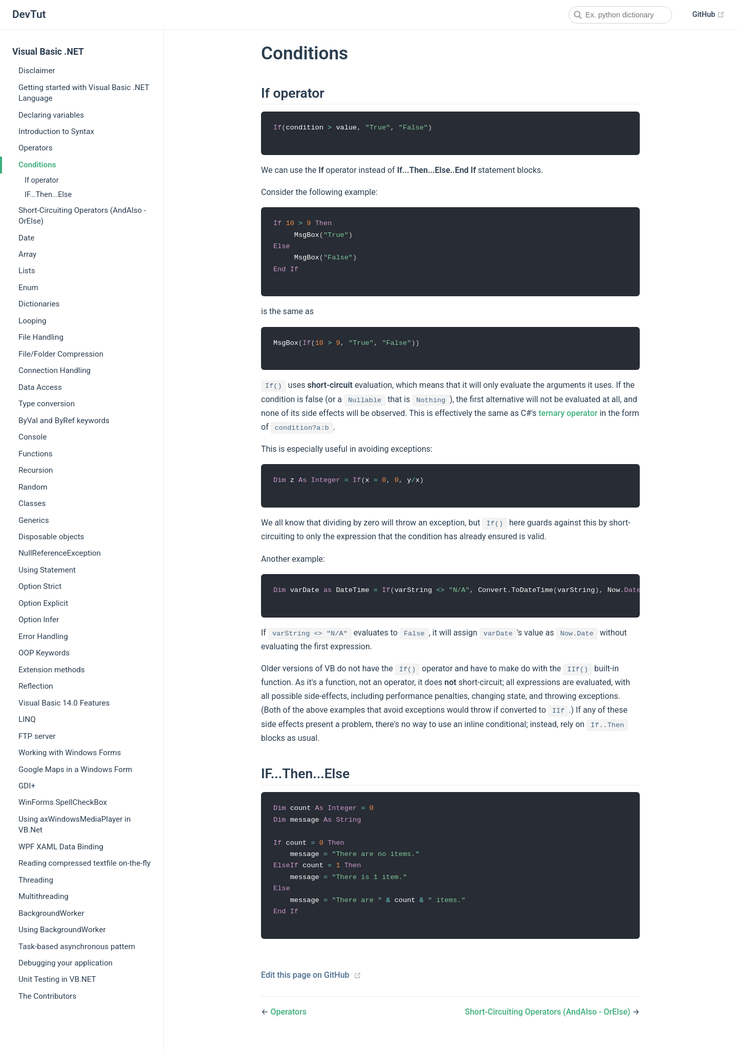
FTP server (37, 736)
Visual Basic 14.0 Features (64, 703)
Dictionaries (38, 304)
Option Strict (39, 586)
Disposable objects (51, 536)
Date (26, 238)
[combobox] (620, 15)
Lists (26, 270)
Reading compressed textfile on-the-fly (84, 863)
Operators (35, 147)
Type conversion (46, 403)
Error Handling (43, 636)
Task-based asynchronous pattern (76, 946)
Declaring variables (51, 115)
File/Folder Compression (60, 354)
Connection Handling (54, 370)
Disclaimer (36, 70)
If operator (42, 180)
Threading (35, 880)
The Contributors (47, 996)
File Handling (40, 337)
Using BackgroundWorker (62, 929)
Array (27, 254)
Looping (32, 320)
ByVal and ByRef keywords (64, 420)
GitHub (708, 14)
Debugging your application (65, 963)
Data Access (40, 387)
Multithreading (43, 896)
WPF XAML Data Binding (60, 846)
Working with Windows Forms (69, 752)
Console (32, 437)
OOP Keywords (44, 652)
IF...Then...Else (48, 194)
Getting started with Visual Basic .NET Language (83, 93)
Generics (33, 520)
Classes (32, 503)
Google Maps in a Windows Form (75, 769)
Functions (35, 453)
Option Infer (38, 619)
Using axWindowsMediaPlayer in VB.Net (74, 825)
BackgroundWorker (51, 913)
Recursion (35, 470)
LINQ (27, 719)
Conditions (37, 164)
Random (33, 487)
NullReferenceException (59, 553)
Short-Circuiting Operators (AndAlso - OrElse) (82, 216)
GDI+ (26, 785)
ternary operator (567, 416)
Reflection (35, 686)
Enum (28, 287)
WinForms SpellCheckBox (62, 802)
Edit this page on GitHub (305, 983)
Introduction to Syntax (56, 131)
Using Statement (47, 570)
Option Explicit (43, 603)
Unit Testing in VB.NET (57, 979)
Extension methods (51, 669)
